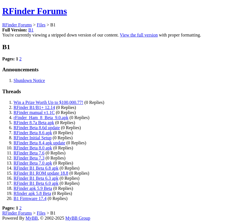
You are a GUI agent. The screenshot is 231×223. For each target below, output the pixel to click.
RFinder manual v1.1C (34, 112)
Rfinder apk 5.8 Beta (32, 193)
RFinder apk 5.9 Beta (33, 188)
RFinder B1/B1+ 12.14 (34, 107)
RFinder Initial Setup (33, 137)
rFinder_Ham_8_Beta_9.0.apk (41, 117)
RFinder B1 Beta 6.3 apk (36, 178)
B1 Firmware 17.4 (30, 198)
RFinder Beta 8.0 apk (33, 147)
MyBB (32, 218)
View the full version (139, 35)
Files (41, 24)
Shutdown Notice (29, 80)
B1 (31, 30)
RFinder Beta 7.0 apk (33, 163)
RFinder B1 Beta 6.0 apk (36, 183)
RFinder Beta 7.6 (29, 153)
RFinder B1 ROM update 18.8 (41, 173)
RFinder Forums (34, 11)
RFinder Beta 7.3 (29, 158)
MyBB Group (77, 218)
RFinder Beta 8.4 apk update (39, 142)
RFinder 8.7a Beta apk (34, 122)
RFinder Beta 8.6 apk (33, 132)
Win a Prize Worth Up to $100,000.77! (48, 102)
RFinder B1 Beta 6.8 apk (36, 168)
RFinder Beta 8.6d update (37, 127)
